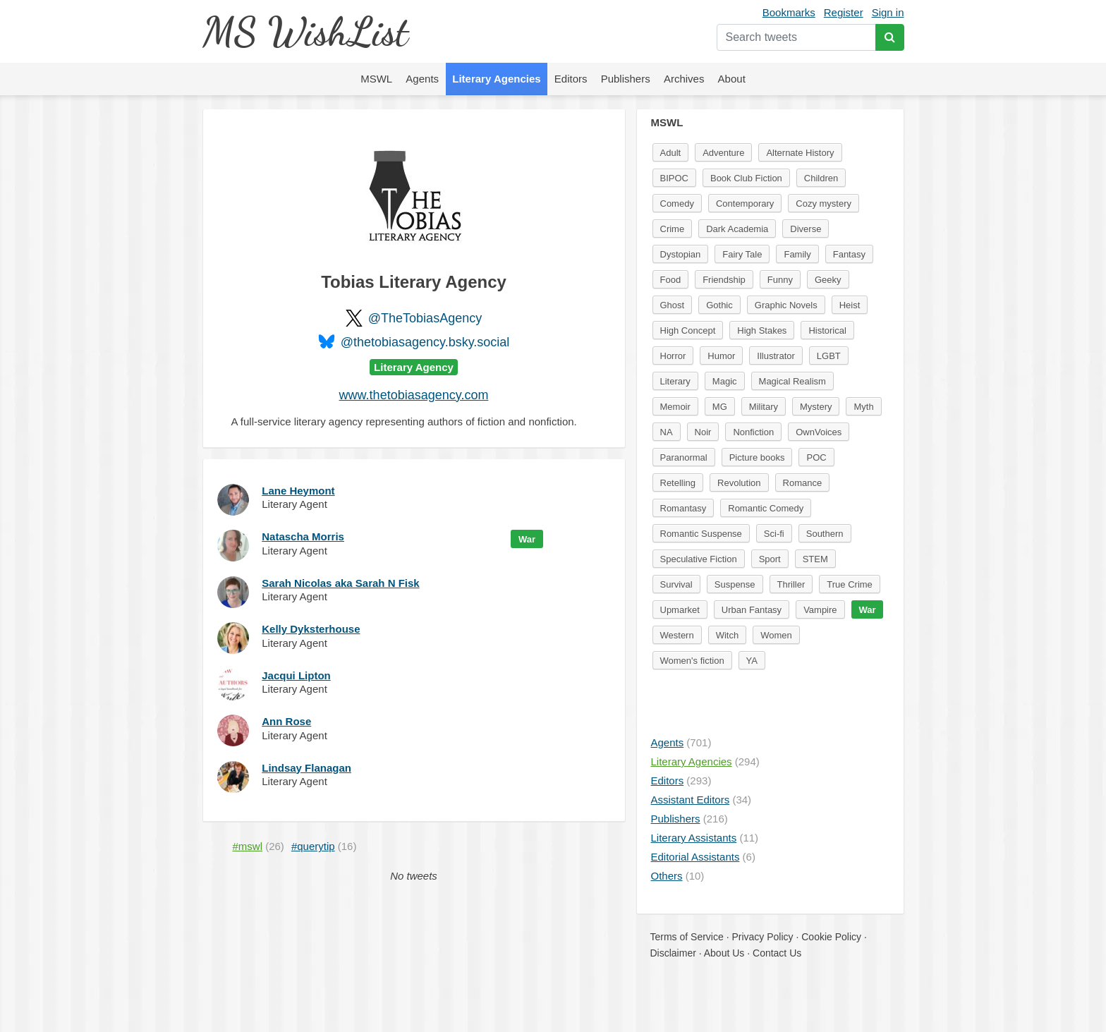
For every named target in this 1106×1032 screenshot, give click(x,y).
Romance (802, 483)
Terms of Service (687, 936)
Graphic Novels (786, 305)
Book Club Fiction (746, 178)
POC (816, 457)
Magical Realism (792, 381)
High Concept (688, 330)
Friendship (724, 279)
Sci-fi (774, 533)
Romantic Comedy (765, 508)
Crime (672, 229)
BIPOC (674, 178)
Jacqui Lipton (296, 675)
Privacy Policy (762, 936)
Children (821, 178)
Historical (827, 330)
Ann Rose (286, 721)
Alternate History (800, 152)
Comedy (677, 203)
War (526, 539)
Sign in (888, 12)
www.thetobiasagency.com (414, 395)
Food (670, 279)
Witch (727, 635)
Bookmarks (788, 12)
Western (677, 635)
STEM (815, 559)
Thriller (791, 584)
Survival (676, 584)
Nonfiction (753, 432)
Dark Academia (737, 229)
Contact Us (777, 953)
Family (797, 254)
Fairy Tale (742, 254)
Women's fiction (692, 660)
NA (666, 432)
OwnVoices (818, 432)
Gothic (719, 305)
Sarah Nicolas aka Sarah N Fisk (340, 583)
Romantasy (683, 508)
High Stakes (761, 330)
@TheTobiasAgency (425, 318)
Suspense (735, 584)
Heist (850, 305)
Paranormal (683, 457)
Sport (770, 559)
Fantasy (849, 254)
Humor (721, 356)
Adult (670, 152)
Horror (673, 356)
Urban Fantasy (752, 610)
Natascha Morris (303, 536)
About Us (724, 953)
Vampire (820, 610)
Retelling (678, 483)
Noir (703, 432)
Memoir (675, 406)
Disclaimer (673, 953)
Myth (863, 406)
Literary (675, 381)
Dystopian (680, 254)
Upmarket (680, 610)
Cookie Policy (831, 936)
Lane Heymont (298, 491)
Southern (825, 533)
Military (763, 406)
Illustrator (775, 356)
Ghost (672, 305)
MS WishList (305, 31)
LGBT (829, 356)
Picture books (757, 457)
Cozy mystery (823, 203)
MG (719, 406)
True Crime (850, 584)
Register (843, 12)
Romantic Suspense (701, 533)
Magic (724, 381)
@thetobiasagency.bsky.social (425, 342)
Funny (780, 279)
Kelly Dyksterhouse (311, 629)
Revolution (738, 483)
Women (776, 635)
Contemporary (745, 203)
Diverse (805, 229)
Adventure (723, 152)
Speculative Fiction (698, 559)
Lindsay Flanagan (306, 768)
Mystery (816, 406)
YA (752, 660)
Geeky (828, 279)
